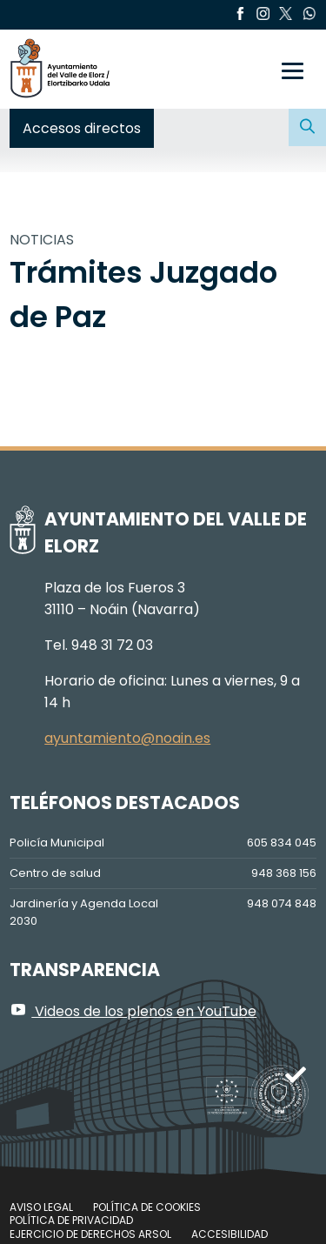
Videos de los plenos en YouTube (133, 1011)
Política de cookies (147, 1207)
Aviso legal (41, 1207)
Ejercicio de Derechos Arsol (90, 1234)
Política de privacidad (71, 1220)
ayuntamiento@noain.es (127, 738)
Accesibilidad (229, 1234)
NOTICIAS (42, 240)
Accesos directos (82, 128)
